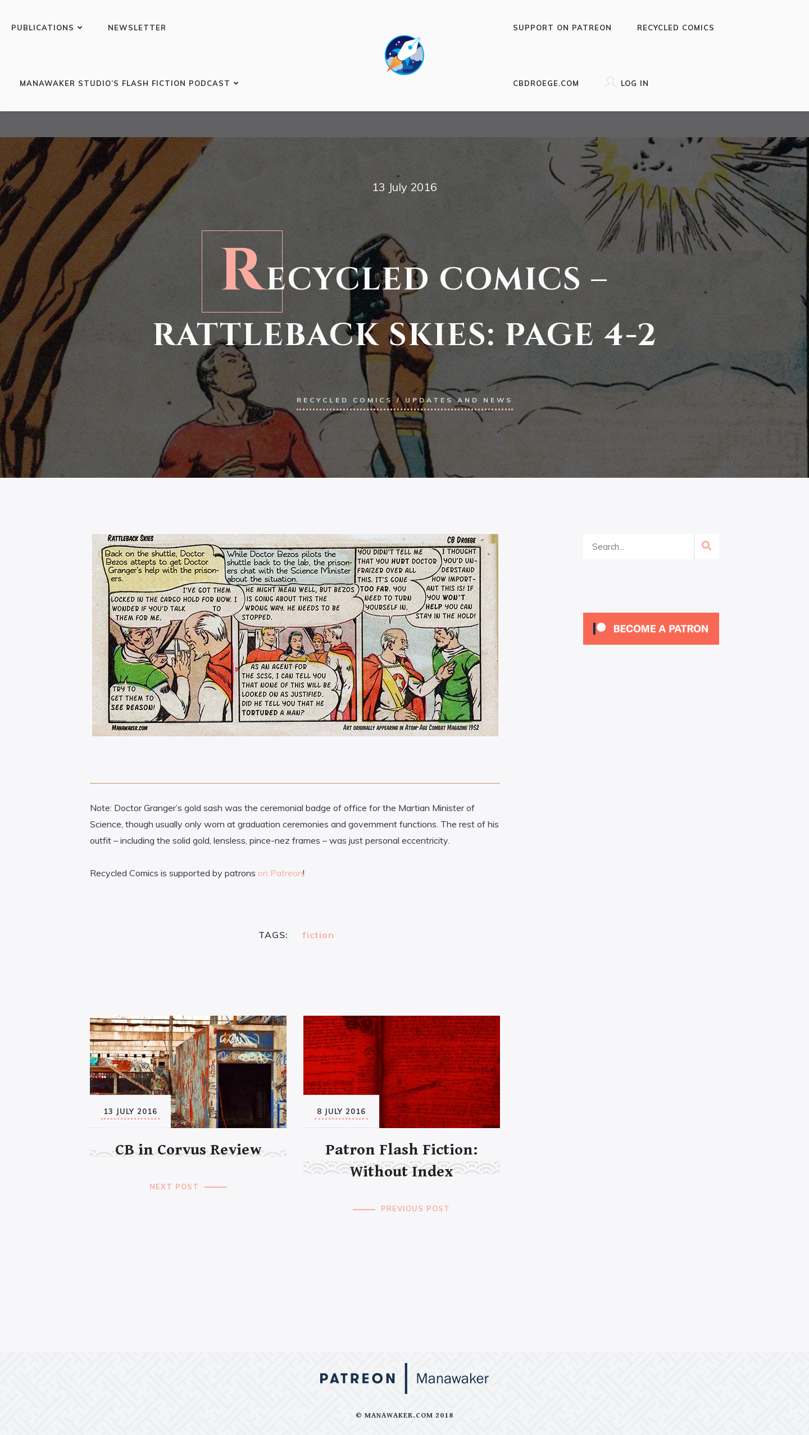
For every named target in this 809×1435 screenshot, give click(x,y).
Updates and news (459, 400)
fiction (318, 934)
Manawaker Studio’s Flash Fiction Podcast (129, 83)
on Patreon (280, 873)
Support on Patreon (562, 27)
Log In (627, 82)
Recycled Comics (676, 27)
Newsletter (137, 27)
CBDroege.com (546, 83)
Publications (47, 27)
